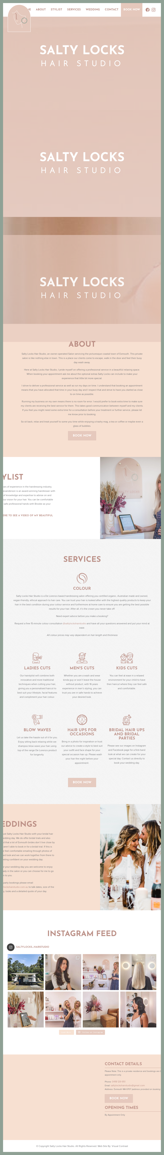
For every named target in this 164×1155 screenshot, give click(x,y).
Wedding (93, 9)
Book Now (131, 9)
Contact (111, 9)
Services (74, 9)
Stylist (56, 9)
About (41, 9)
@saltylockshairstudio (74, 626)
